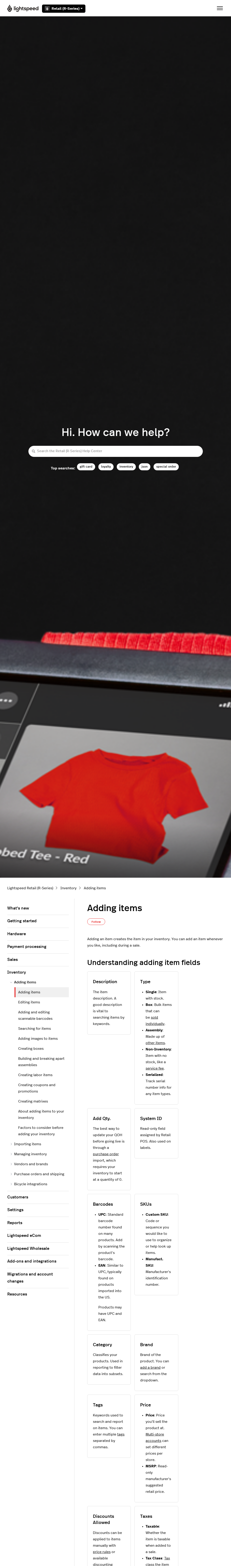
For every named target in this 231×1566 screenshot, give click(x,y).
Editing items (29, 1002)
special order (166, 466)
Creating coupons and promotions (36, 1088)
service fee (155, 1068)
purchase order (106, 1154)
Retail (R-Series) (64, 8)
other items (155, 1043)
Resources (17, 1294)
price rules (102, 1552)
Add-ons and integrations (31, 1261)
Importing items (25, 1144)
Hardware (16, 934)
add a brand (150, 1367)
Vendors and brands (29, 1164)
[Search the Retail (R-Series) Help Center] (115, 451)
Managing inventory (28, 1154)
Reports (14, 1223)
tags (120, 1434)
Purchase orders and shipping (37, 1174)
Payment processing (26, 947)
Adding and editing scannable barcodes (35, 1015)
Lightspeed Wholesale (28, 1249)
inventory (126, 466)
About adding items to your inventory (41, 1115)
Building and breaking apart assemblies (41, 1062)
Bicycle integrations (28, 1184)
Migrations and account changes (30, 1278)
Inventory (68, 888)
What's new (18, 908)
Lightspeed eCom (24, 1236)
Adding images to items (38, 1038)
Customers (17, 1197)
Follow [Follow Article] (96, 921)
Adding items (95, 888)
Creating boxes (31, 1048)
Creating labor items (35, 1075)
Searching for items (34, 1028)
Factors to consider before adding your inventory (40, 1131)
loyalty (106, 466)
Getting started (22, 921)
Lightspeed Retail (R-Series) (30, 888)
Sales (12, 960)
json (145, 466)
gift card (86, 466)
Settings (15, 1210)
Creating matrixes (33, 1101)
